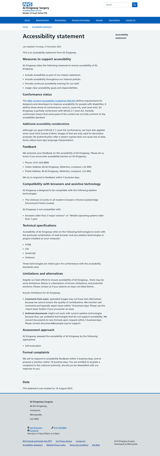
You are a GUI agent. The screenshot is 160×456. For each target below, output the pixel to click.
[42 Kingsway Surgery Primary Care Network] (36, 8)
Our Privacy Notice (64, 441)
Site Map (96, 445)
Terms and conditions (79, 445)
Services (99, 20)
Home (27, 20)
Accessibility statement (42, 27)
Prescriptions (60, 20)
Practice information (81, 20)
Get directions (36, 428)
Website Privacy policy (56, 445)
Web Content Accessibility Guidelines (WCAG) (51, 100)
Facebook (34, 431)
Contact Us (130, 20)
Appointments (42, 20)
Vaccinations (114, 20)
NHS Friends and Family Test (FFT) (37, 441)
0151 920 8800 (60, 428)
